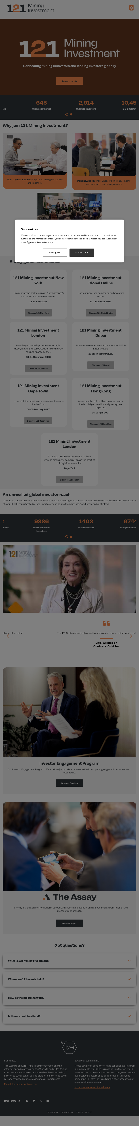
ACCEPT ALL (82, 252)
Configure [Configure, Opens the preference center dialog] (54, 252)
